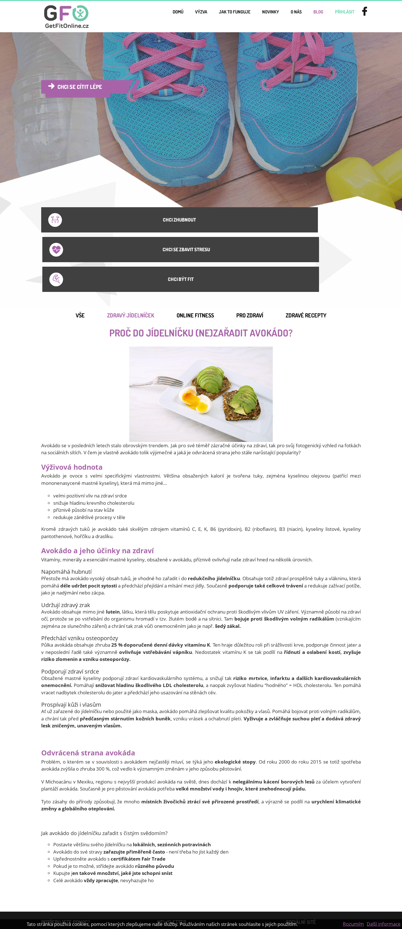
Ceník (108, 868)
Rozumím (353, 924)
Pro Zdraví (249, 251)
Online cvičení (116, 887)
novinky (249, 16)
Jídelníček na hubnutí (65, 887)
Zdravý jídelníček (130, 251)
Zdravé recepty (306, 251)
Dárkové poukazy (62, 868)
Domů (136, 16)
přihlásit (339, 16)
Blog (307, 16)
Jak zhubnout (57, 897)
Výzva (164, 16)
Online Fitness (195, 251)
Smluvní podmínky (63, 877)
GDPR (108, 897)
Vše (80, 251)
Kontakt (110, 877)
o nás (280, 16)
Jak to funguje (205, 16)
